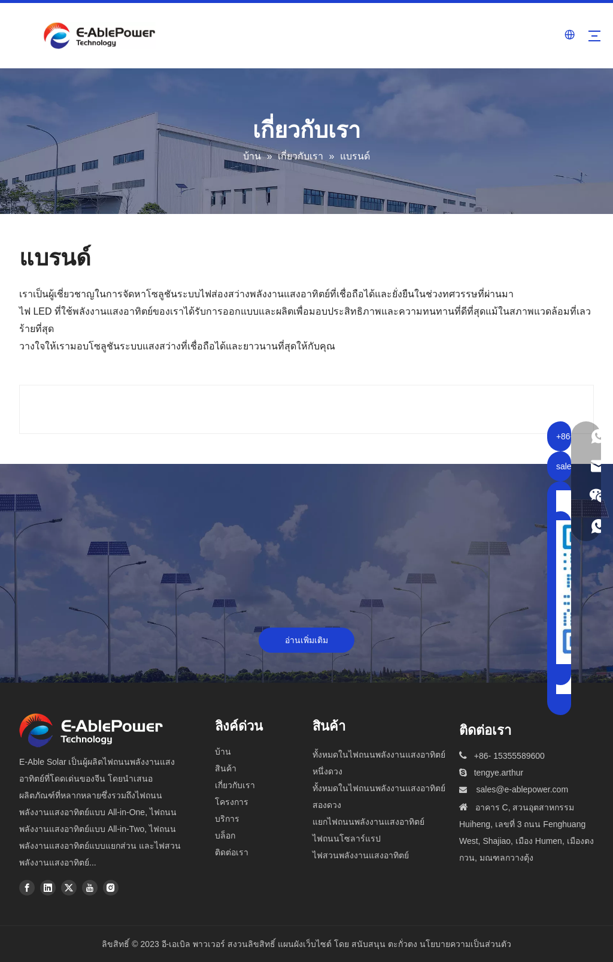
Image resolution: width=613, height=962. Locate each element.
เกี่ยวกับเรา (235, 785)
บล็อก (225, 835)
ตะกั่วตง (402, 944)
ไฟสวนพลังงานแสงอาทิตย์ (360, 855)
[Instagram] (111, 887)
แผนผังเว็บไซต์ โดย (313, 944)
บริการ (227, 819)
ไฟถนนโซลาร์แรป (346, 838)
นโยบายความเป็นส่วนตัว (465, 944)
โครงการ (231, 802)
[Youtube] (90, 887)
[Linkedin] (48, 887)
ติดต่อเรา (231, 852)
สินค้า (225, 768)
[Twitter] (69, 887)
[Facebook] (27, 887)
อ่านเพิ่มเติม (306, 640)
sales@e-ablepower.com (523, 789)
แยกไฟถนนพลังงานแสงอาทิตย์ (368, 822)
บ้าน (223, 751)
